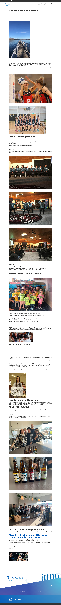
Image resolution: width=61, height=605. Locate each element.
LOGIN (37, 590)
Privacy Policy (27, 604)
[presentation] (33, 601)
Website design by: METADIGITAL (48, 604)
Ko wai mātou (45, 3)
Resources (13, 0)
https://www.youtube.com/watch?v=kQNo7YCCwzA (17, 271)
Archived (44, 12)
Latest (44, 11)
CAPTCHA (29, 598)
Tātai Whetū (54, 0)
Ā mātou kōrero (51, 3)
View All (44, 14)
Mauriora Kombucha (42, 410)
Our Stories (21, 591)
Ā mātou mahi (39, 3)
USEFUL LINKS (21, 590)
